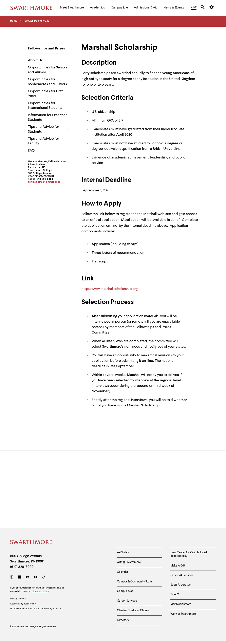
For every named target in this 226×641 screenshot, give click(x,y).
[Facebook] (20, 578)
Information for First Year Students (47, 117)
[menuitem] (72, 8)
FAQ (31, 150)
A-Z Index (123, 552)
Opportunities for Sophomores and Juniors (47, 82)
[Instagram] (12, 578)
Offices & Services (181, 575)
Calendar (122, 572)
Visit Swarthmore (180, 604)
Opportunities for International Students (45, 105)
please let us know (40, 591)
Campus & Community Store (134, 581)
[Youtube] (35, 578)
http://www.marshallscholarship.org (109, 289)
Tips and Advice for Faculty (43, 141)
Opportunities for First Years (45, 93)
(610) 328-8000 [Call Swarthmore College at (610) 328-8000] (22, 567)
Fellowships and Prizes (46, 48)
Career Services (127, 600)
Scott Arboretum (180, 584)
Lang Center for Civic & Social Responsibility (188, 554)
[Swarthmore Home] (31, 543)
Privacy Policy (18, 599)
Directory (123, 620)
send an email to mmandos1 (44, 182)
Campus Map (125, 591)
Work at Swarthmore (183, 614)
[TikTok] (44, 578)
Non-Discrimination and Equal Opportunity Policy (35, 608)
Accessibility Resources (23, 604)
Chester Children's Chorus (133, 610)
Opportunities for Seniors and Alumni (48, 70)
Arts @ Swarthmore (129, 562)
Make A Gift (177, 565)
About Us (35, 60)
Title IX (174, 594)
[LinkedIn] (28, 578)
